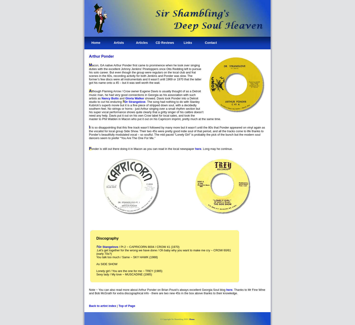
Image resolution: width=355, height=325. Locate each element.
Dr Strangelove (134, 102)
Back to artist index (102, 306)
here (198, 149)
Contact (211, 43)
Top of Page (127, 306)
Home (96, 43)
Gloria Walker (134, 98)
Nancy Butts (110, 98)
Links (188, 43)
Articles (142, 43)
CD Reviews (165, 43)
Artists (119, 43)
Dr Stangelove (107, 247)
